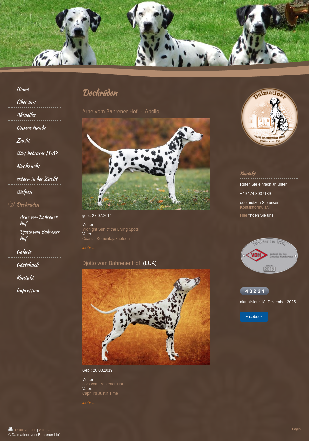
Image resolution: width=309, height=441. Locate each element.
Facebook (254, 316)
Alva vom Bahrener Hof (102, 384)
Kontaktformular (254, 207)
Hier (243, 215)
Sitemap (45, 430)
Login (296, 429)
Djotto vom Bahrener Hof (112, 263)
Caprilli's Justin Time (100, 393)
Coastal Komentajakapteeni (106, 238)
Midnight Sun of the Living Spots (110, 229)
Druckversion (22, 430)
